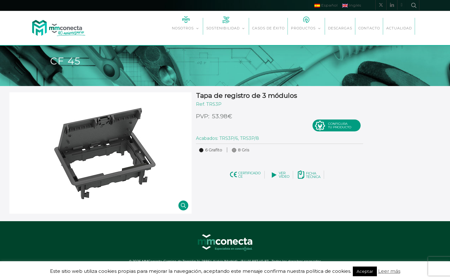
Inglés (351, 5)
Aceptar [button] (365, 271)
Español (326, 5)
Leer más (389, 271)
